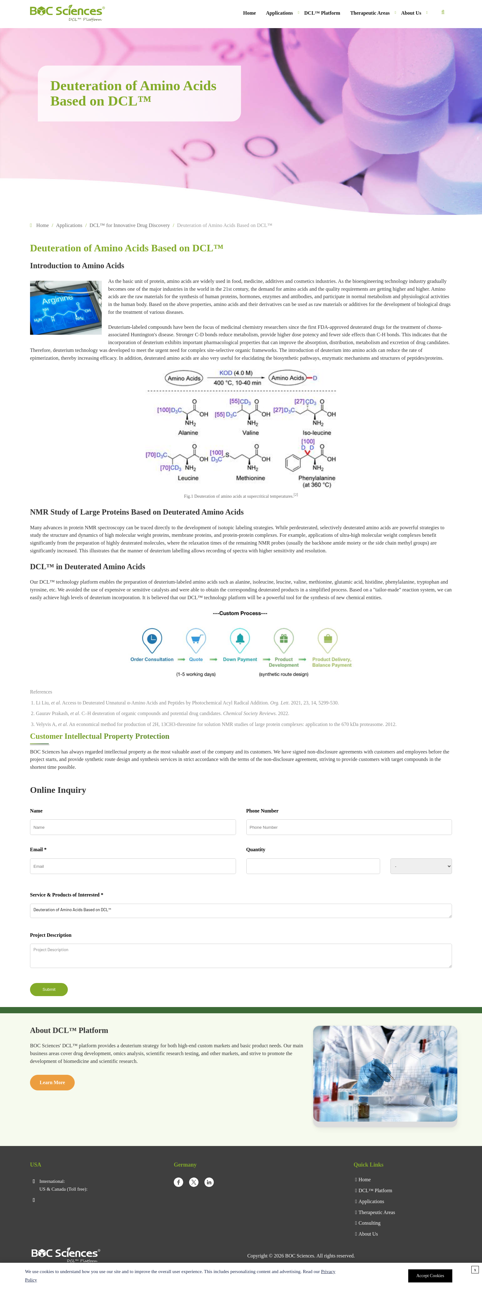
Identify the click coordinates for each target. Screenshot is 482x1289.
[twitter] (193, 1183)
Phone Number (262, 810)
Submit (49, 989)
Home (249, 13)
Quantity (255, 849)
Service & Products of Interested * (66, 894)
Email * (38, 849)
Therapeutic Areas (369, 13)
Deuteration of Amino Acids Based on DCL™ (241, 911)
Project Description (51, 935)
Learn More (52, 1082)
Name (36, 810)
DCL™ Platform (322, 13)
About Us (411, 13)
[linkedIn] (209, 1183)
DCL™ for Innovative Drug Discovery (129, 225)
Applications (279, 13)
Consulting (369, 1223)
